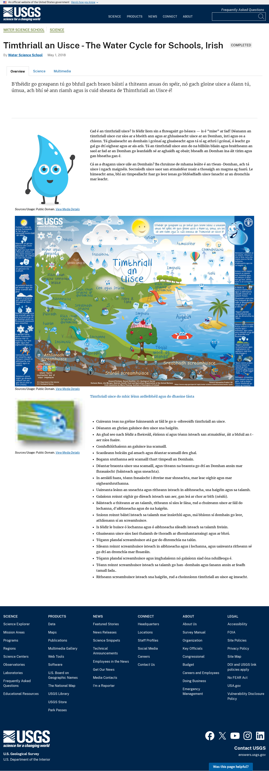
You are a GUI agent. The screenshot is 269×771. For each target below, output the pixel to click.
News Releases (105, 632)
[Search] (261, 16)
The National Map (61, 686)
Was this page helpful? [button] (231, 767)
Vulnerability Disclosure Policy (245, 696)
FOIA (231, 632)
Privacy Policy (238, 648)
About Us (190, 624)
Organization (192, 640)
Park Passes (57, 710)
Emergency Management (193, 691)
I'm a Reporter (104, 686)
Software (55, 665)
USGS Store (57, 702)
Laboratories (13, 673)
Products (134, 16)
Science (114, 16)
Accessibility (237, 624)
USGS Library (58, 694)
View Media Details (68, 209)
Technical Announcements (105, 651)
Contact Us (146, 665)
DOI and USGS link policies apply (241, 667)
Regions (9, 648)
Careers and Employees (201, 673)
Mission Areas (14, 632)
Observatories (14, 665)
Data (51, 624)
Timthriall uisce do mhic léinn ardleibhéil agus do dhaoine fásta (142, 396)
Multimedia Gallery (62, 648)
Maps (52, 632)
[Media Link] (50, 170)
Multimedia (62, 71)
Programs (10, 640)
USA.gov (234, 686)
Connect (170, 16)
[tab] (18, 71)
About (188, 16)
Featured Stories (106, 624)
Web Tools (56, 657)
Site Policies (236, 640)
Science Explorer (16, 624)
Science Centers (16, 657)
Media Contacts (105, 678)
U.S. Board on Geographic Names (63, 675)
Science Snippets (106, 640)
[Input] (239, 16)
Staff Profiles (148, 640)
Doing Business (194, 681)
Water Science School (23, 30)
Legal (232, 616)
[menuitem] (114, 14)
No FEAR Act (237, 678)
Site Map (234, 657)
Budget (188, 665)
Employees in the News (111, 661)
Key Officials (192, 648)
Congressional (194, 657)
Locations (145, 632)
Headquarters (148, 624)
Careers (144, 657)
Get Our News (103, 670)
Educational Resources (21, 694)
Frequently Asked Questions (242, 10)
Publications (57, 640)
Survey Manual (194, 632)
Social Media (148, 648)
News (152, 16)
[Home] (21, 20)
